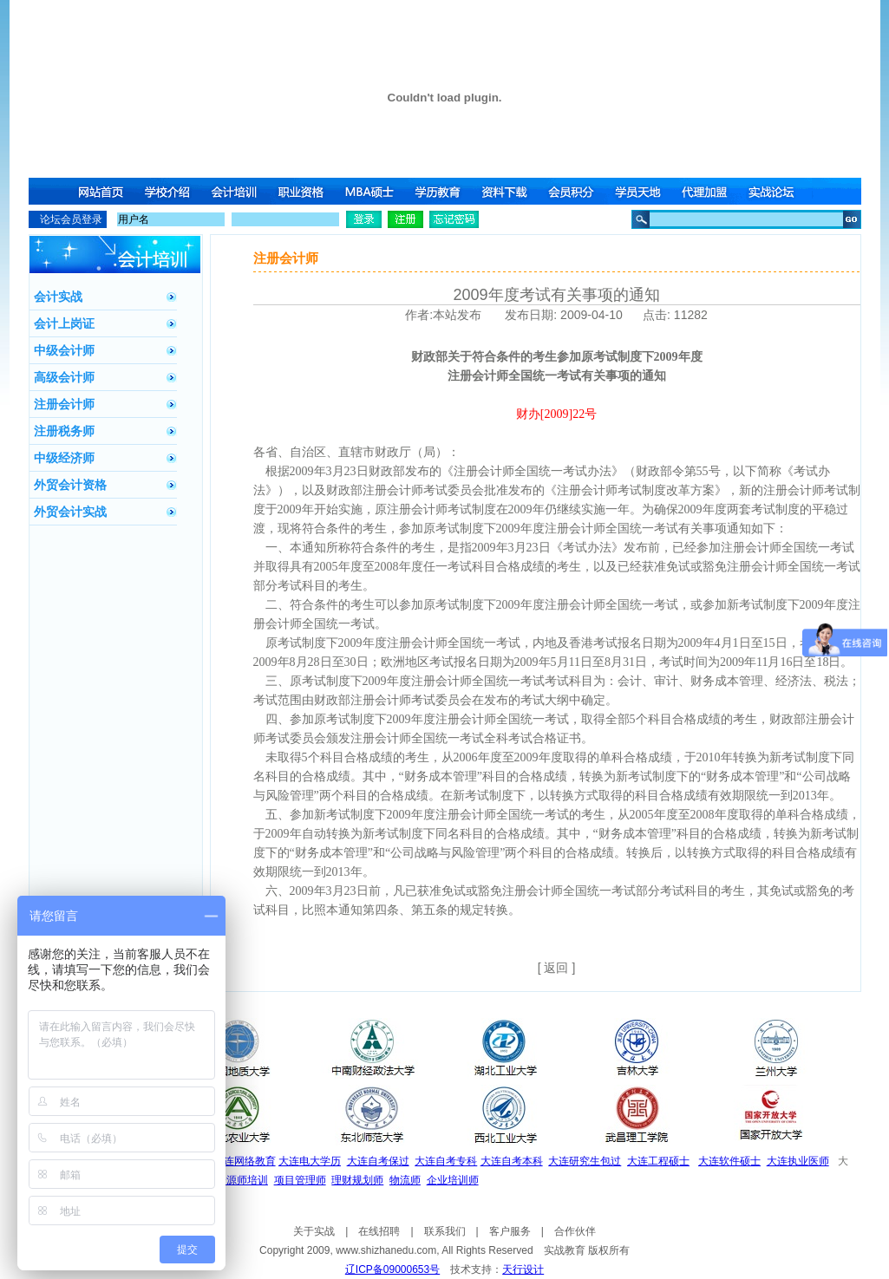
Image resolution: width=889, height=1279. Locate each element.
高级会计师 (64, 377)
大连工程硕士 (658, 1161)
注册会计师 (64, 404)
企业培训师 (453, 1180)
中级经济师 (64, 458)
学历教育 (439, 191)
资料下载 (506, 191)
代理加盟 (709, 191)
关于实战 (314, 1231)
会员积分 (574, 191)
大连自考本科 (511, 1161)
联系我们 (445, 1231)
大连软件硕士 (729, 1161)
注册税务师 (64, 431)
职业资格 (303, 191)
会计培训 (236, 191)
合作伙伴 (575, 1231)
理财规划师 (357, 1180)
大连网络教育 (244, 1161)
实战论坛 (777, 191)
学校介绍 (168, 191)
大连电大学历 (309, 1161)
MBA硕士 (371, 191)
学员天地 (642, 191)
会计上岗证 (64, 323)
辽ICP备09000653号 (392, 1269)
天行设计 (523, 1269)
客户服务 (510, 1231)
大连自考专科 (446, 1161)
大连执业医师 (798, 1161)
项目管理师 (300, 1180)
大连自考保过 (378, 1161)
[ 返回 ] (557, 968)
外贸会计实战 (70, 512)
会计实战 (58, 296)
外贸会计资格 (70, 485)
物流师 (405, 1180)
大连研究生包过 (584, 1161)
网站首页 (100, 191)
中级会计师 (64, 350)
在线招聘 (379, 1231)
